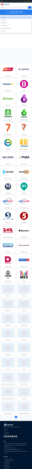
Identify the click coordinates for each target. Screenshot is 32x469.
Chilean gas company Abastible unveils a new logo (12, 449)
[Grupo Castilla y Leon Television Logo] (8, 378)
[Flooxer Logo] (8, 99)
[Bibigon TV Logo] (24, 261)
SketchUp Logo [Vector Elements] (7, 463)
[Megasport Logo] (24, 173)
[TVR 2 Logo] (24, 305)
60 (27, 417)
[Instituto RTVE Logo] (24, 378)
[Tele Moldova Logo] (24, 319)
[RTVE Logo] (24, 334)
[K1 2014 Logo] (24, 187)
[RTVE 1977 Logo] (24, 349)
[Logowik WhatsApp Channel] (16, 436)
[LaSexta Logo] (24, 99)
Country (4, 22)
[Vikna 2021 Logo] (8, 70)
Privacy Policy (6, 432)
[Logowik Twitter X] (6, 436)
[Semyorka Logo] (24, 129)
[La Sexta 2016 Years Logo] (24, 114)
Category (4, 25)
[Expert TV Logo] (24, 231)
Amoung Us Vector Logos (8, 458)
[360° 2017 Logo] (8, 290)
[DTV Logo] (8, 246)
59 (25, 417)
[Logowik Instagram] (8, 436)
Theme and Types (6, 28)
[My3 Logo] (24, 275)
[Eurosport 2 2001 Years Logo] (24, 202)
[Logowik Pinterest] (10, 436)
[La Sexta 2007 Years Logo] (8, 114)
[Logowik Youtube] (12, 436)
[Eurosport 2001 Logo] (8, 202)
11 (22, 417)
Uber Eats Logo (6, 465)
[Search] (14, 7)
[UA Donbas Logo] (24, 70)
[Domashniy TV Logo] (8, 261)
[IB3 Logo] (24, 85)
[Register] (28, 1)
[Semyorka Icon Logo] (8, 129)
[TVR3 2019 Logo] (8, 305)
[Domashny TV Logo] (24, 246)
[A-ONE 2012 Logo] (8, 275)
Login (24, 1)
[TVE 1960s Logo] (8, 334)
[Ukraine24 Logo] (8, 85)
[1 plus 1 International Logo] (8, 231)
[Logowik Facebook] (4, 436)
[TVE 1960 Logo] (24, 393)
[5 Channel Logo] (24, 217)
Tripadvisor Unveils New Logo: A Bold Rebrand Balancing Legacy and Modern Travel (15, 446)
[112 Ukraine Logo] (8, 187)
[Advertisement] (16, 41)
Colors (4, 20)
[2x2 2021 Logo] (24, 290)
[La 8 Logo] (24, 364)
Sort (3, 31)
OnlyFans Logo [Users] (6, 462)
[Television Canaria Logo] (8, 408)
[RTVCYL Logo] (8, 364)
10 (20, 417)
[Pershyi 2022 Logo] (8, 173)
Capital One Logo (7, 467)
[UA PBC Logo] (8, 158)
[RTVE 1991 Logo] (8, 349)
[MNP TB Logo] (8, 143)
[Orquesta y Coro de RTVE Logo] (24, 408)
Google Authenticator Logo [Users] (9, 460)
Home (29, 14)
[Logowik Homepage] (5, 4)
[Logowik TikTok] (14, 436)
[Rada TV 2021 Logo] (24, 158)
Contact (5, 430)
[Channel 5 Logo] (8, 217)
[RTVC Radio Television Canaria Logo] (8, 393)
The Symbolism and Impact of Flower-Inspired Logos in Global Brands (15, 451)
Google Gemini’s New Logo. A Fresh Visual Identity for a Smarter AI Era (15, 443)
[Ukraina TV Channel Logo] (24, 143)
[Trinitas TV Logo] (8, 319)
